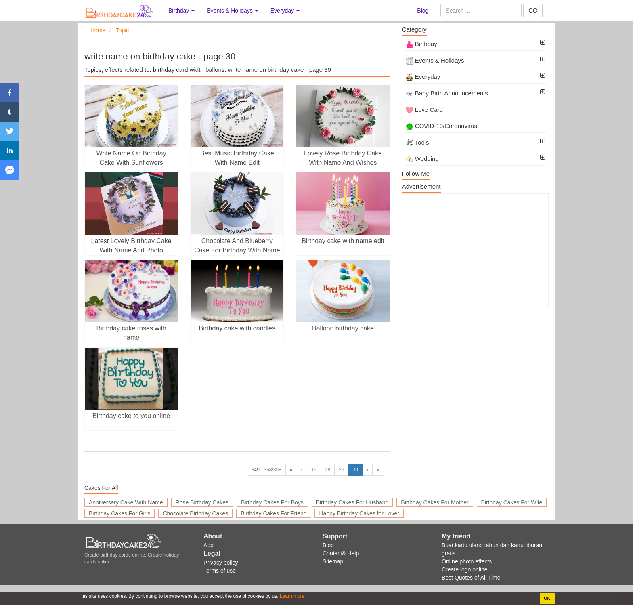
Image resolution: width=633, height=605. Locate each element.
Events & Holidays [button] (232, 10)
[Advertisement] (475, 250)
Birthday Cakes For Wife (512, 502)
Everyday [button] (285, 10)
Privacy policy (220, 562)
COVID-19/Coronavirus (441, 125)
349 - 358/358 (266, 470)
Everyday (423, 76)
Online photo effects (467, 561)
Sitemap (333, 561)
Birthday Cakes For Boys (272, 502)
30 (355, 470)
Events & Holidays (435, 60)
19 (313, 470)
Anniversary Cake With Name (126, 502)
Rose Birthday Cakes (202, 502)
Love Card (424, 109)
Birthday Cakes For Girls (119, 513)
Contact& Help (341, 553)
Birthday (421, 43)
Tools (417, 142)
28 (327, 470)
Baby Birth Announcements (447, 93)
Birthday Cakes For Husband (352, 502)
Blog (422, 10)
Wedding (422, 158)
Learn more (292, 596)
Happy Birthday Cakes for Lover (359, 513)
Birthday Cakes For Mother (434, 502)
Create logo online (465, 569)
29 (341, 470)
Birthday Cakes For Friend (273, 513)
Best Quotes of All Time (471, 577)
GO (532, 10)
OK (547, 598)
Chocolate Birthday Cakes (195, 513)
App (208, 545)
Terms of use (219, 570)
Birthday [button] (181, 10)
